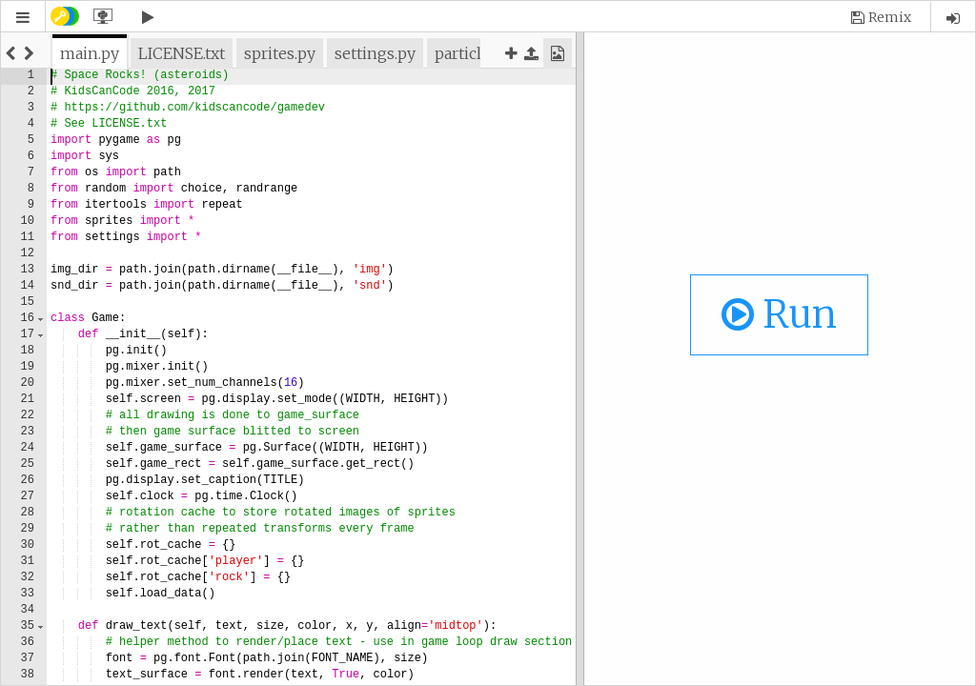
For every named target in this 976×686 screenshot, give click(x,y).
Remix (889, 17)
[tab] (89, 53)
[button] (23, 17)
